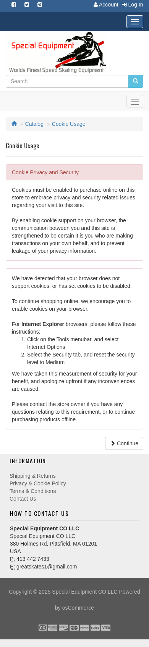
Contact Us (23, 499)
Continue (124, 443)
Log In (130, 5)
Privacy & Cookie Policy (38, 483)
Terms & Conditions (33, 491)
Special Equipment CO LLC (84, 592)
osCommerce (78, 608)
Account (104, 5)
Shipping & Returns (33, 476)
